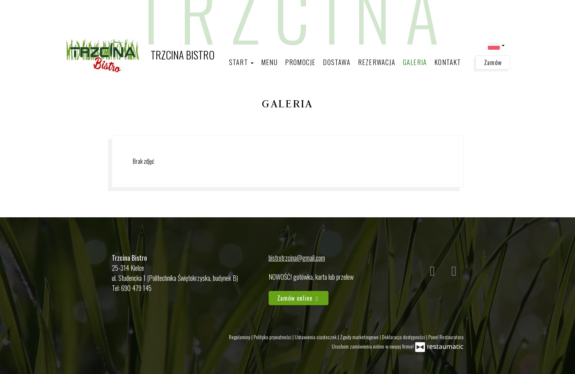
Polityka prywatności (273, 337)
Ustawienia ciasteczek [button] (316, 337)
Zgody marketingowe (360, 337)
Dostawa (336, 62)
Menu (269, 62)
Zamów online (298, 298)
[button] (496, 45)
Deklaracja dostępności (404, 337)
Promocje (300, 62)
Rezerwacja (376, 62)
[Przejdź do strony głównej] (140, 55)
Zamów (493, 62)
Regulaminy (240, 337)
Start (241, 62)
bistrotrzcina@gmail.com (297, 258)
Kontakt (447, 62)
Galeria (415, 62)
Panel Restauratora (446, 337)
